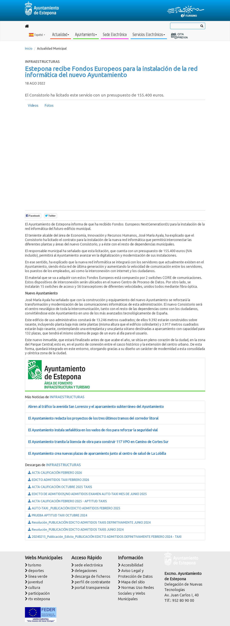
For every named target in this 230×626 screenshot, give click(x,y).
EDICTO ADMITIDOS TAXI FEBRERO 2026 (58, 479)
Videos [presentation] (33, 105)
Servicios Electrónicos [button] (149, 34)
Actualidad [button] (60, 34)
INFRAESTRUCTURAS (67, 397)
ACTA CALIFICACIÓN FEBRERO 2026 (55, 472)
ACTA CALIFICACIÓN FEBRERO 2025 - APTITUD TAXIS (67, 501)
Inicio (28, 48)
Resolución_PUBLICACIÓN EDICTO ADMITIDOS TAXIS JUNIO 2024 (76, 529)
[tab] (33, 105)
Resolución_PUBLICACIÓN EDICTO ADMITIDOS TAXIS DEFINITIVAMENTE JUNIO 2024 (89, 522)
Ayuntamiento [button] (86, 34)
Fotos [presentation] (49, 105)
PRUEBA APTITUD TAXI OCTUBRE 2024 (57, 515)
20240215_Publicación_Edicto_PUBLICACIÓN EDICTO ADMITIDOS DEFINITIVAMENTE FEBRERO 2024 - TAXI (104, 536)
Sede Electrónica (115, 34)
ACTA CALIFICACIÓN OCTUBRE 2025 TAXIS (60, 487)
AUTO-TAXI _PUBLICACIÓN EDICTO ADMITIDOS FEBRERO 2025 (74, 508)
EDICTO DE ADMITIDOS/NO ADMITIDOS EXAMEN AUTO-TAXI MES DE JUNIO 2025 (87, 494)
